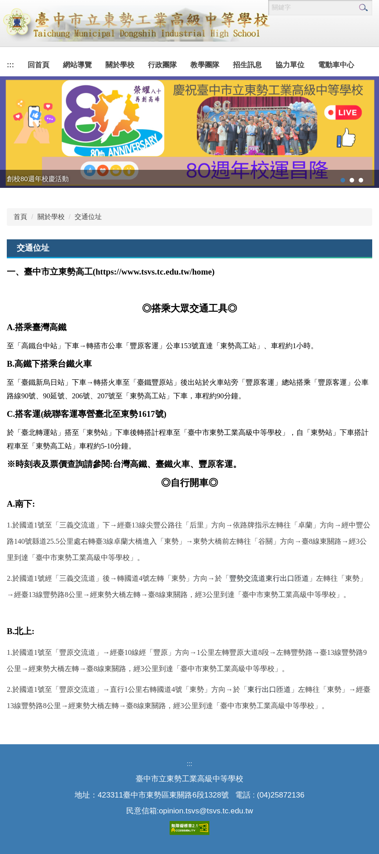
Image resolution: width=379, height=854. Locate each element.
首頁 (20, 216)
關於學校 (51, 216)
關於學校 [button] (119, 65)
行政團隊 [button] (162, 65)
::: (10, 65)
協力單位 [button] (289, 65)
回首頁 (38, 65)
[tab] (342, 180)
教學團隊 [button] (204, 65)
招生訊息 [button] (247, 65)
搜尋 (363, 7)
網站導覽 (77, 65)
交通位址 (88, 216)
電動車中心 (336, 65)
